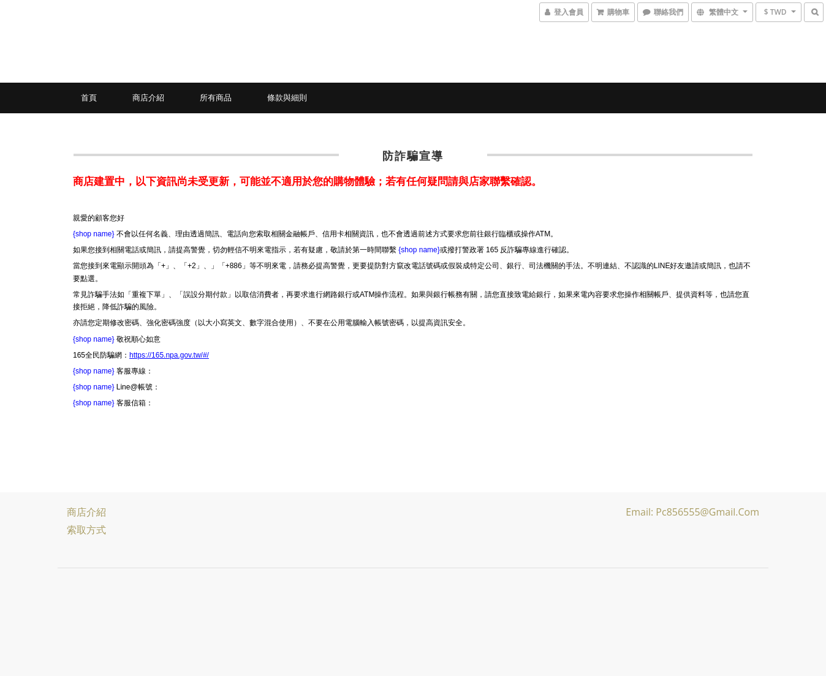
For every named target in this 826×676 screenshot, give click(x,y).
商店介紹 (148, 97)
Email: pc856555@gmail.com (692, 512)
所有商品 (216, 97)
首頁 (89, 97)
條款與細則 (287, 97)
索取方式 (86, 529)
